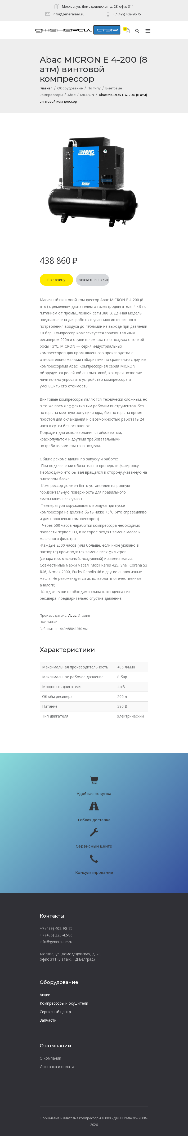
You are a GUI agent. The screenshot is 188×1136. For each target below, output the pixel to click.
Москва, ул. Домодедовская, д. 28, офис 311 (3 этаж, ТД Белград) (71, 956)
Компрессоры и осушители (64, 1003)
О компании (50, 1058)
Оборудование (70, 88)
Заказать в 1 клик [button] (93, 279)
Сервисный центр (55, 1011)
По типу (94, 88)
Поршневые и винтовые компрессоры (71, 1118)
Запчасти (48, 1020)
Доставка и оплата (57, 1066)
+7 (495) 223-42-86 (56, 935)
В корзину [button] (56, 279)
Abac (71, 95)
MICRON (87, 95)
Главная (46, 88)
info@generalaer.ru (68, 14)
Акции (45, 994)
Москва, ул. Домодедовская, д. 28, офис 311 (98, 6)
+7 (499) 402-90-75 (127, 14)
